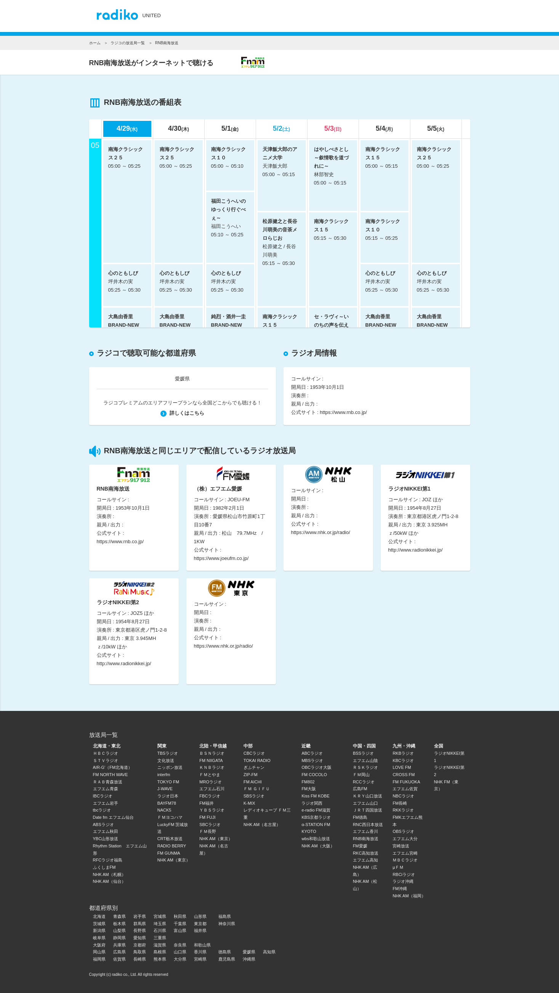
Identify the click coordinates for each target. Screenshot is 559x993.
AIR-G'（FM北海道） (113, 767)
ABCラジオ (312, 753)
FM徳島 (360, 817)
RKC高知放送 (365, 853)
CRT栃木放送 (170, 838)
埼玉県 (160, 923)
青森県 (119, 916)
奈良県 (180, 945)
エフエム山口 (365, 803)
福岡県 (99, 959)
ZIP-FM (250, 774)
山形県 (200, 916)
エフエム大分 (405, 838)
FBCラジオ (209, 796)
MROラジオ (210, 782)
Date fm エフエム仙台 (113, 817)
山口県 (180, 952)
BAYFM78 (166, 803)
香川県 (200, 952)
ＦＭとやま (209, 774)
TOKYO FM (168, 782)
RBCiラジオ (403, 874)
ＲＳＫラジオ (365, 767)
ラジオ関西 (311, 803)
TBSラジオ (167, 753)
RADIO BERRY (171, 846)
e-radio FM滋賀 (315, 810)
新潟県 (99, 930)
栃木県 (119, 923)
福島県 (224, 916)
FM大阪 (308, 788)
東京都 (200, 923)
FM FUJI (207, 817)
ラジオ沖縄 (402, 881)
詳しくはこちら (182, 413)
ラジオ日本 (167, 796)
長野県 (139, 930)
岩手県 (139, 916)
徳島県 (224, 952)
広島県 (119, 952)
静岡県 (119, 937)
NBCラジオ (403, 796)
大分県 (180, 959)
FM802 (307, 782)
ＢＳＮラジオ (211, 753)
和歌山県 (202, 945)
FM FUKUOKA (406, 782)
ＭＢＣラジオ (405, 860)
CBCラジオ (254, 753)
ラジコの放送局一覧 (128, 43)
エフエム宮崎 (405, 853)
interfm (163, 774)
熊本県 (160, 959)
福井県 (200, 930)
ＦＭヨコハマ (170, 817)
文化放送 (165, 760)
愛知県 (139, 937)
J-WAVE (165, 788)
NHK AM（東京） (173, 860)
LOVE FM (401, 767)
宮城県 (160, 916)
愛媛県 (182, 379)
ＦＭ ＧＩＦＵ (256, 788)
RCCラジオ (364, 782)
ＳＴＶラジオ (105, 760)
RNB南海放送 (365, 838)
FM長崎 (399, 803)
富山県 (180, 930)
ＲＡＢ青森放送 (107, 782)
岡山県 (99, 952)
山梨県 (119, 930)
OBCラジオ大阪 (316, 767)
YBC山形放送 (106, 838)
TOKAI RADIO (257, 760)
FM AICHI (252, 782)
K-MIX (249, 803)
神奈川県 (226, 923)
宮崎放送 (400, 846)
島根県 (160, 952)
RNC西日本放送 (368, 824)
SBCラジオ (210, 824)
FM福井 (206, 803)
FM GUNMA (168, 853)
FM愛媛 (360, 846)
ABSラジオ (103, 824)
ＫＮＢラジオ (211, 767)
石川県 (160, 930)
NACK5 (164, 810)
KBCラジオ (403, 760)
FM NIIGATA (211, 760)
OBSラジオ (403, 831)
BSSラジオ (363, 753)
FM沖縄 (399, 888)
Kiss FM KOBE (315, 796)
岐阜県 (99, 937)
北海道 (99, 916)
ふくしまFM (104, 867)
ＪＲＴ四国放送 (367, 810)
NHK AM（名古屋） (261, 824)
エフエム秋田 (105, 831)
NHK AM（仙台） (109, 881)
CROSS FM (403, 774)
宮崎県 (200, 959)
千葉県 (180, 923)
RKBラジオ (403, 753)
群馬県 (139, 923)
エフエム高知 (365, 860)
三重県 (160, 937)
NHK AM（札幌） (109, 874)
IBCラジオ (102, 796)
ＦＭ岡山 (361, 774)
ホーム (95, 43)
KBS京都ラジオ (316, 817)
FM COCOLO (314, 774)
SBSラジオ (253, 796)
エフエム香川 (365, 831)
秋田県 (180, 916)
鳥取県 (139, 952)
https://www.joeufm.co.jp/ (221, 558)
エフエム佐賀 (405, 788)
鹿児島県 (226, 959)
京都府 (139, 945)
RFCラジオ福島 (108, 860)
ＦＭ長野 (207, 831)
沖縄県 (249, 959)
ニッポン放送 (170, 767)
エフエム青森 (105, 788)
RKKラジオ (403, 810)
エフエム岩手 (105, 803)
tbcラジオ (102, 810)
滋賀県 (160, 945)
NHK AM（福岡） (408, 896)
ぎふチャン (253, 767)
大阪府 (99, 945)
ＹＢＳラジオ (211, 810)
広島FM (360, 788)
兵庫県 (119, 945)
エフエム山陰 (365, 760)
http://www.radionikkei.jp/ (415, 550)
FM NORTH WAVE (110, 774)
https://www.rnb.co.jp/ (343, 412)
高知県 (269, 952)
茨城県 (99, 923)
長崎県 (139, 959)
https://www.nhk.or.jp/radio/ (320, 532)
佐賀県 (119, 959)
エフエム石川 (211, 788)
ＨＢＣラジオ (105, 753)
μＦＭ (397, 867)
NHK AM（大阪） (317, 846)
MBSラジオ (312, 760)
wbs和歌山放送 (315, 838)
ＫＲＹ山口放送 (367, 796)
